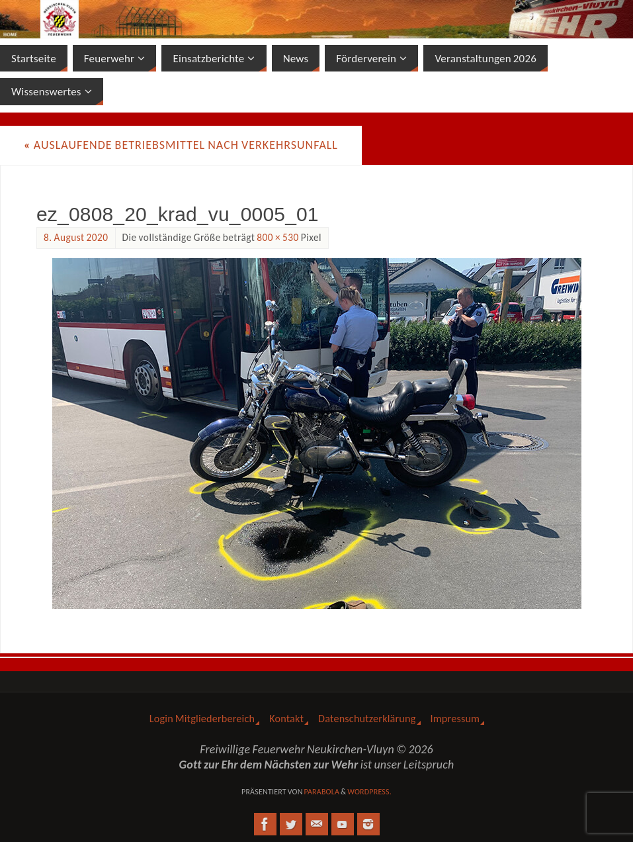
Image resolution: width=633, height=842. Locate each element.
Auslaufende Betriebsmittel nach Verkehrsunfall (181, 145)
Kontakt (286, 718)
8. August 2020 (76, 237)
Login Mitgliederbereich (202, 718)
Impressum (455, 718)
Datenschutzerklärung (366, 718)
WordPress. (369, 791)
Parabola (321, 791)
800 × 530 (278, 237)
